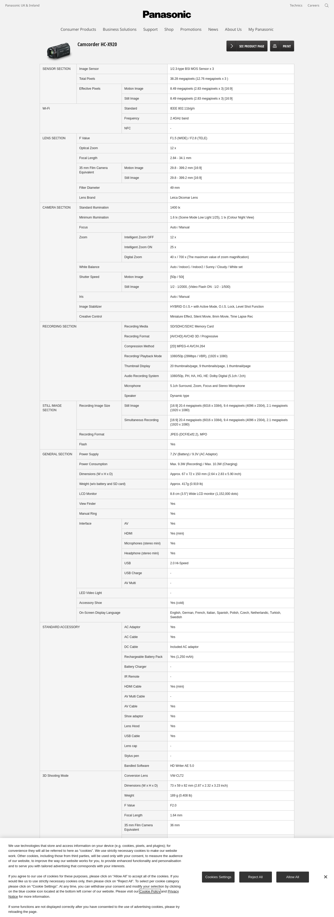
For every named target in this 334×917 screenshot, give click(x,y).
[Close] (325, 878)
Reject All (255, 878)
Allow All (292, 878)
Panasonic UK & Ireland (22, 5)
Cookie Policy (150, 892)
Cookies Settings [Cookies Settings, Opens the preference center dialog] (218, 878)
